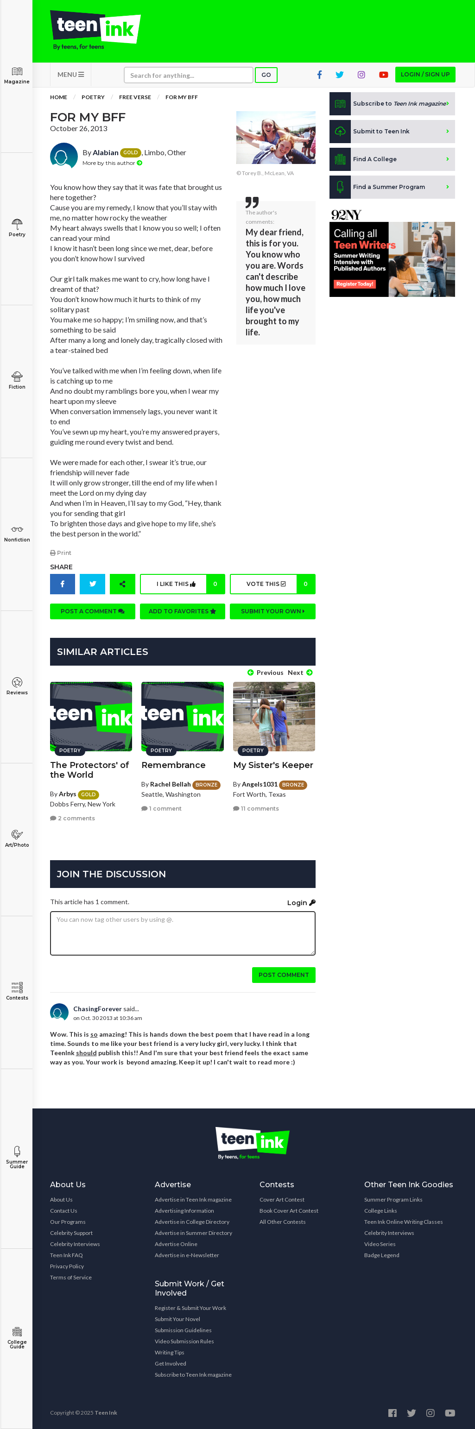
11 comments (256, 808)
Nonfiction (17, 533)
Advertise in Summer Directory (193, 1232)
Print (60, 552)
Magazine (17, 75)
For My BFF (181, 97)
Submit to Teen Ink (369, 131)
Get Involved (170, 1363)
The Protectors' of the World (89, 770)
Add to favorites (182, 611)
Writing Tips (169, 1352)
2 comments (72, 818)
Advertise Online (176, 1243)
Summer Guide (17, 1158)
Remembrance (173, 765)
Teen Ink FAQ (66, 1255)
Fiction (17, 380)
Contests (17, 991)
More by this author (112, 162)
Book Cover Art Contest (289, 1210)
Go (266, 74)
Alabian (106, 152)
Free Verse (135, 97)
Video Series (380, 1243)
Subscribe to (387, 103)
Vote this (281, 584)
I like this (191, 584)
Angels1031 (260, 784)
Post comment (284, 974)
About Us (61, 1199)
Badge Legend (381, 1255)
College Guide (17, 1338)
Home (58, 97)
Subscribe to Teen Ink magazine (193, 1374)
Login (301, 903)
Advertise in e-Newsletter (187, 1255)
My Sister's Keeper (273, 765)
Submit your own (273, 611)
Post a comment (93, 611)
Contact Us (63, 1210)
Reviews (17, 686)
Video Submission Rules (184, 1341)
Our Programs (68, 1221)
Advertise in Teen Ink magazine (193, 1199)
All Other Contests (283, 1221)
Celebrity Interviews (75, 1243)
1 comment (161, 808)
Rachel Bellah (170, 784)
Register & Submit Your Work (190, 1307)
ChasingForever (97, 1009)
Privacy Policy (67, 1266)
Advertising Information (184, 1210)
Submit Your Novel (177, 1319)
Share (61, 567)
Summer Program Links (393, 1199)
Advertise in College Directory (192, 1221)
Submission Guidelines (183, 1330)
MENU (70, 74)
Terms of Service (71, 1277)
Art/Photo (17, 838)
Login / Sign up (425, 74)
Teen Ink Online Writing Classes (403, 1221)
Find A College (363, 159)
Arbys (67, 794)
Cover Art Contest (282, 1199)
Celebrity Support (71, 1232)
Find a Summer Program (377, 187)
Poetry (17, 228)
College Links (380, 1210)
